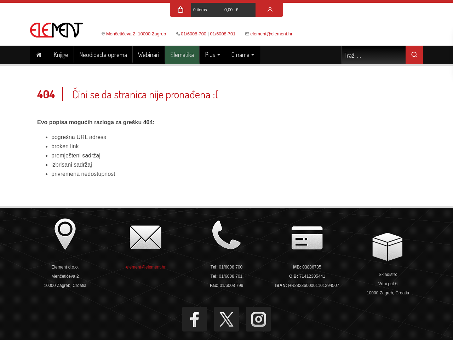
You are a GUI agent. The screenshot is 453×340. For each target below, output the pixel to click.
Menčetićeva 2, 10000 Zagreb (136, 33)
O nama (240, 54)
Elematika (182, 54)
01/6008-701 (222, 33)
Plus (210, 54)
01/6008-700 (193, 33)
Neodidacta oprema (103, 54)
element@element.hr (271, 33)
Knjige (60, 54)
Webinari (148, 54)
